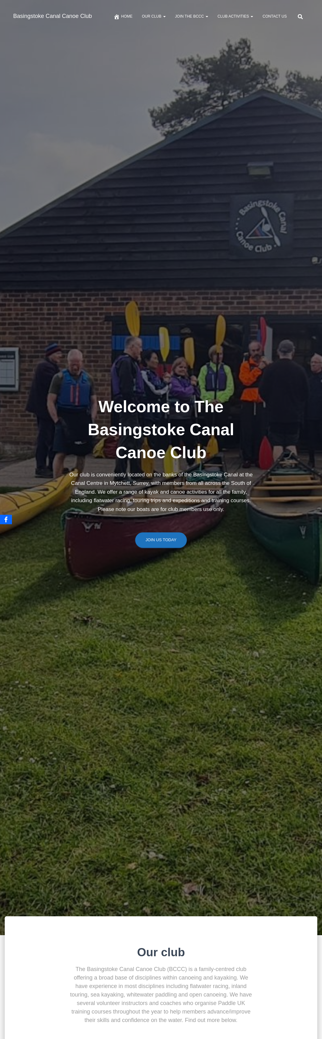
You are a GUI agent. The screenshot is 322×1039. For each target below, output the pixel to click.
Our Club (153, 16)
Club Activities (235, 16)
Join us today (161, 541)
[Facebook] (6, 519)
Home (123, 17)
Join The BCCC (191, 16)
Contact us (275, 16)
